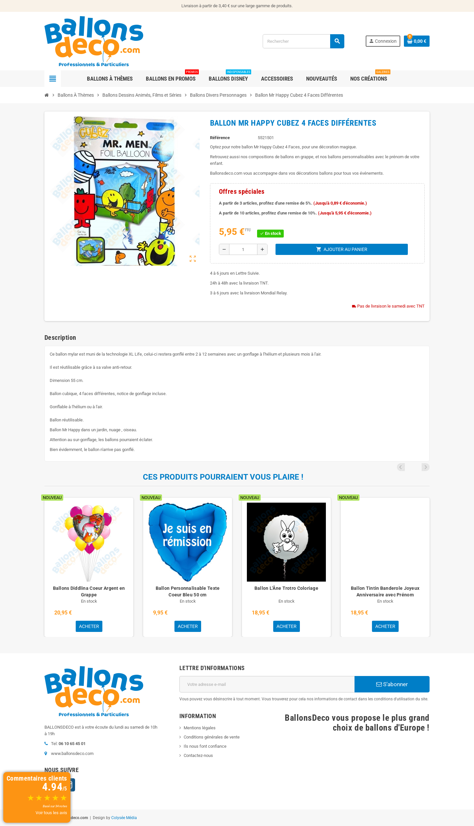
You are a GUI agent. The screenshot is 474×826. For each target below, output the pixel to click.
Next (426, 467)
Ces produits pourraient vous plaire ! (223, 477)
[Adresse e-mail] (267, 684)
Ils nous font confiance (205, 746)
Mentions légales (200, 727)
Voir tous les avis (51, 812)
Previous (417, 467)
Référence (220, 137)
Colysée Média (124, 817)
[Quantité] (243, 249)
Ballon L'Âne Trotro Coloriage (286, 588)
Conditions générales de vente (212, 737)
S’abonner (392, 684)
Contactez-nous (198, 755)
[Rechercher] (303, 41)
